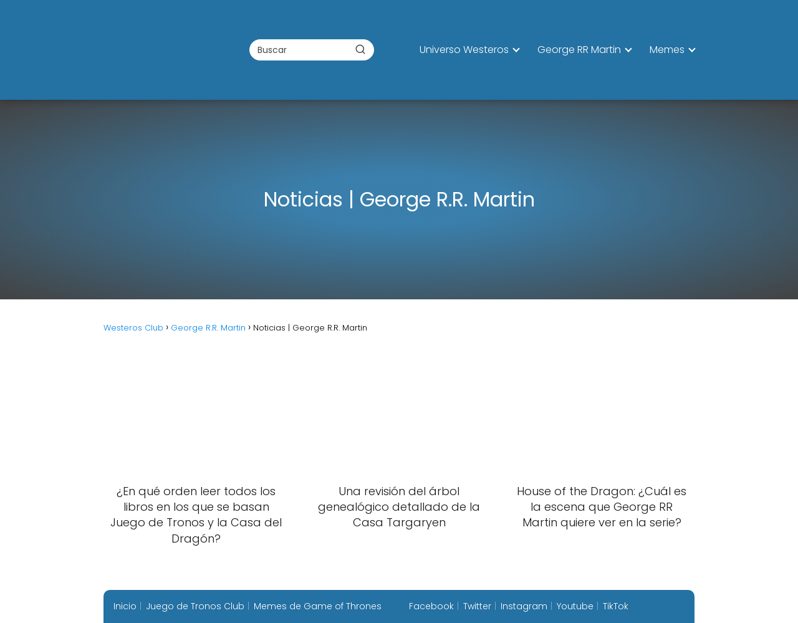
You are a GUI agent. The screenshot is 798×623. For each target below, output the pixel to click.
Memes (667, 49)
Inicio (125, 606)
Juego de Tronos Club (195, 606)
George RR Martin (579, 49)
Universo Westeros (464, 49)
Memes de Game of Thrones (318, 606)
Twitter (477, 606)
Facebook (431, 606)
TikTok (615, 606)
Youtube (575, 606)
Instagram (524, 606)
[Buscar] (360, 49)
